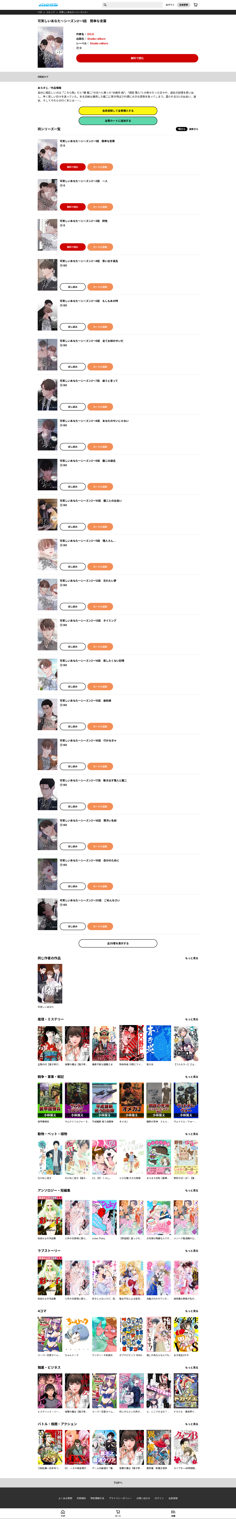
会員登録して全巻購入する (118, 110)
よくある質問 (65, 1498)
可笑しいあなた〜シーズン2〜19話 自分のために (89, 860)
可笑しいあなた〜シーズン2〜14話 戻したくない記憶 (92, 660)
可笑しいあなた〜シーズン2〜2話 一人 (84, 181)
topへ (118, 1483)
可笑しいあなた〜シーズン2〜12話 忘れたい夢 (88, 580)
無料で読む (137, 58)
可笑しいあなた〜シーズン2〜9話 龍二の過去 (88, 460)
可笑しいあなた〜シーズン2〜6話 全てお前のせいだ (91, 341)
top (40, 12)
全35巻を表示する (118, 943)
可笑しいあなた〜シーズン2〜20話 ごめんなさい (90, 900)
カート (118, 1516)
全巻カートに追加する (118, 120)
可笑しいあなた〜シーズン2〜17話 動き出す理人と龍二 (93, 780)
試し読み (72, 287)
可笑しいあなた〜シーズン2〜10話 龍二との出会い (91, 500)
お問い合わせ (143, 1498)
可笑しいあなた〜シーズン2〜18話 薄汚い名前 (88, 820)
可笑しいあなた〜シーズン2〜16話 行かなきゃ (88, 740)
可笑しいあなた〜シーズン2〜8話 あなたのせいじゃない (94, 421)
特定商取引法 (97, 1498)
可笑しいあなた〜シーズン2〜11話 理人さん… (88, 540)
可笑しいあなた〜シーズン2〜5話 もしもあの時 (89, 301)
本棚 (173, 1516)
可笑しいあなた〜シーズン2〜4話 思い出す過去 (89, 261)
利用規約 (81, 1498)
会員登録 (183, 4)
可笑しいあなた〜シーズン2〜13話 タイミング (88, 620)
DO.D (90, 34)
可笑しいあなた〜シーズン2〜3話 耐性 (84, 221)
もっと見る (191, 958)
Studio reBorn (96, 38)
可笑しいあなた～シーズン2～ (73, 12)
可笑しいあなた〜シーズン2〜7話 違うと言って (89, 380)
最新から (193, 129)
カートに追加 (100, 167)
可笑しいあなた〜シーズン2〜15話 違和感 (85, 700)
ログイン (170, 4)
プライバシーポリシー (120, 1498)
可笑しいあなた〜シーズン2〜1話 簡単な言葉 (87, 141)
